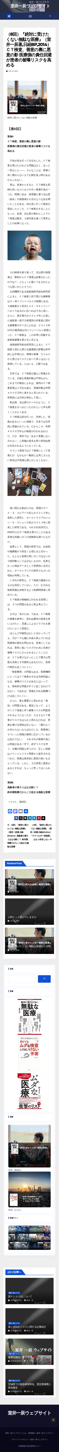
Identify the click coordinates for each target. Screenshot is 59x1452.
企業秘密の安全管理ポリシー (29, 1446)
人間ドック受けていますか (22, 917)
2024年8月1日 (16, 1391)
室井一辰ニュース (14, 1293)
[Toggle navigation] (30, 16)
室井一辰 (28, 1300)
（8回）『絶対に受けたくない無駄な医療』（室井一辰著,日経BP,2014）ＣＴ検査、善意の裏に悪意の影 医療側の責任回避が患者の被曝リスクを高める (29, 50)
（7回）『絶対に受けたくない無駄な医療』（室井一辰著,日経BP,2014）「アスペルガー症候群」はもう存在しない (41, 832)
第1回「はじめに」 (15, 1210)
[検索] (44, 979)
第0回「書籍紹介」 (15, 1170)
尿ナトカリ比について (20, 1296)
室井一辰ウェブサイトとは (15, 1433)
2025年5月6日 (16, 1300)
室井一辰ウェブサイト (30, 5)
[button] (50, 16)
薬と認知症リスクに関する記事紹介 (27, 1326)
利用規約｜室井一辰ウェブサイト (41, 1433)
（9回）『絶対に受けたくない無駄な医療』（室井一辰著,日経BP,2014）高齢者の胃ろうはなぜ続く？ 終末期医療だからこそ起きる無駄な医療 (18, 836)
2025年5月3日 (16, 1361)
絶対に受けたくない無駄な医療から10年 (29, 946)
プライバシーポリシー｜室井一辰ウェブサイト (30, 1439)
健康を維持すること (19, 1357)
